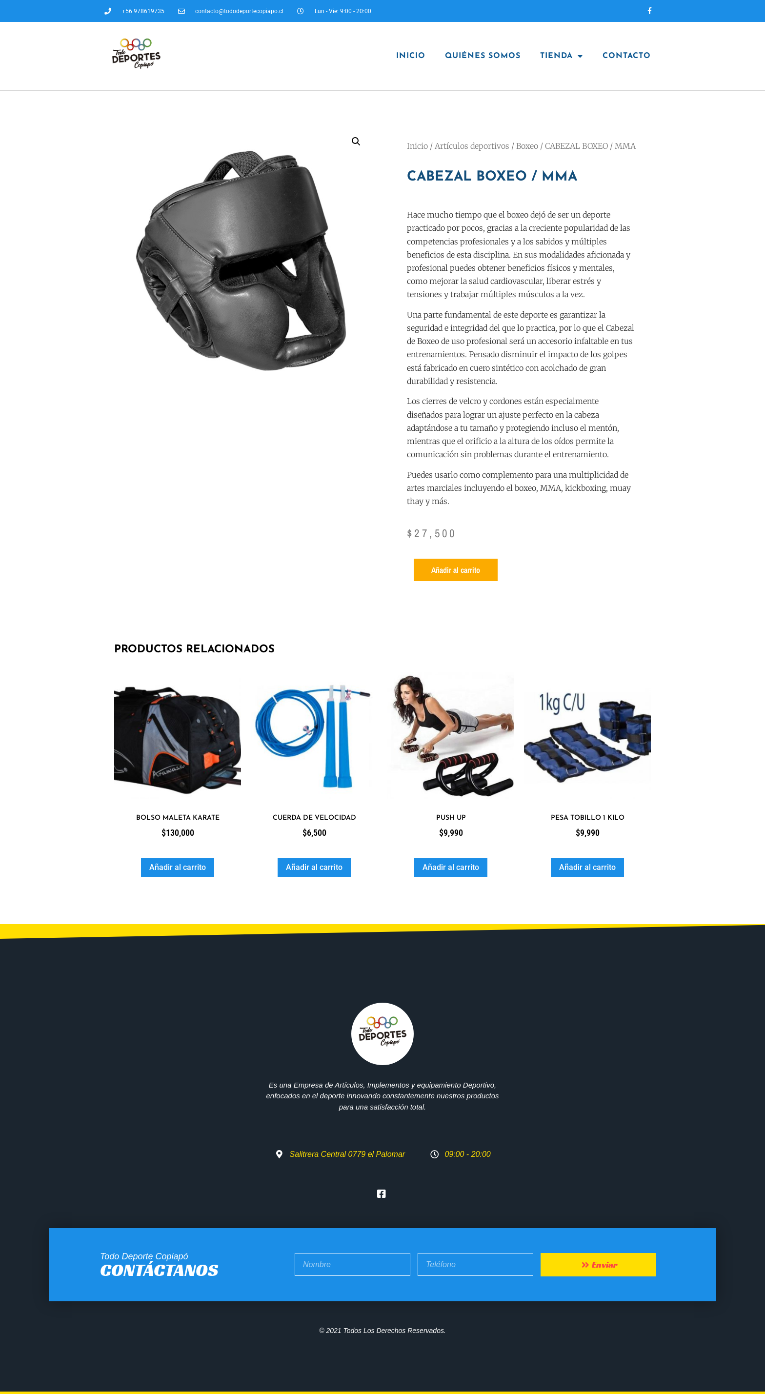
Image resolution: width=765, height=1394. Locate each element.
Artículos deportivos (472, 146)
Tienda (561, 56)
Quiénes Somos (483, 56)
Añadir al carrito (455, 570)
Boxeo (527, 146)
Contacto (627, 56)
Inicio (410, 56)
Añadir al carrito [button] (177, 867)
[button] (356, 141)
